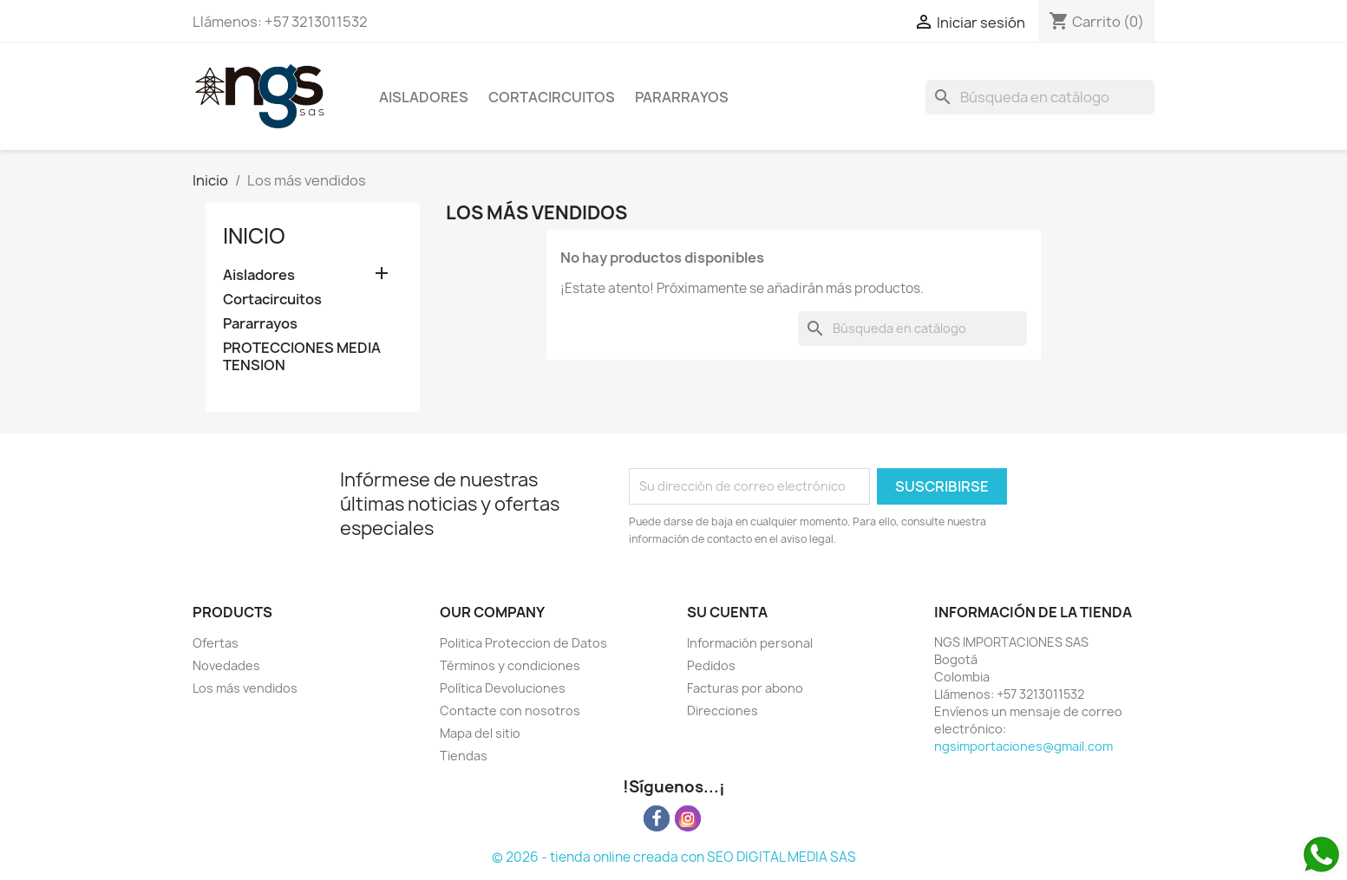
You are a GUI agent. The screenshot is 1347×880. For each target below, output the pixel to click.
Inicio (254, 236)
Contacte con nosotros (510, 710)
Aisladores (423, 97)
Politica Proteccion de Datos (523, 643)
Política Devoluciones (503, 688)
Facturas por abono (745, 688)
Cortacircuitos (551, 97)
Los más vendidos (245, 688)
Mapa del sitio (480, 733)
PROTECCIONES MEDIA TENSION (302, 357)
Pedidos (711, 665)
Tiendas (463, 755)
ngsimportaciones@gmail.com (1023, 746)
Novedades (226, 665)
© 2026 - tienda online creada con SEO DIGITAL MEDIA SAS (674, 857)
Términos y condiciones (510, 665)
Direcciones (722, 710)
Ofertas (216, 643)
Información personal (750, 643)
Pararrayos (682, 97)
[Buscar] (1039, 97)
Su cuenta (727, 612)
